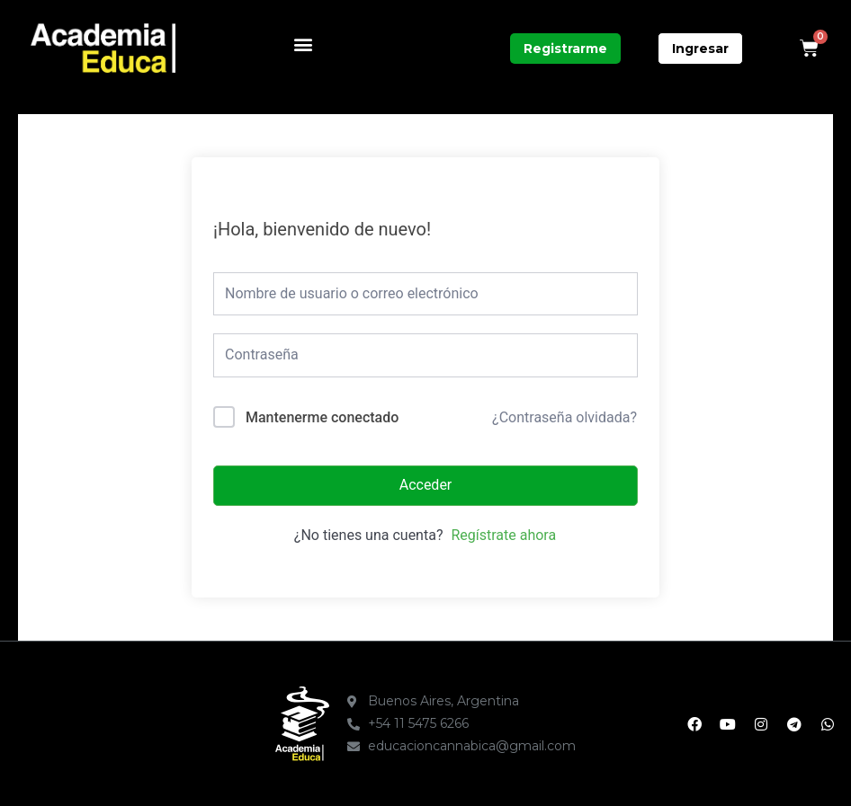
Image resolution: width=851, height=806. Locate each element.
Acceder (425, 484)
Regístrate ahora (503, 535)
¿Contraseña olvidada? (564, 417)
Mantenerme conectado (322, 417)
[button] (303, 43)
